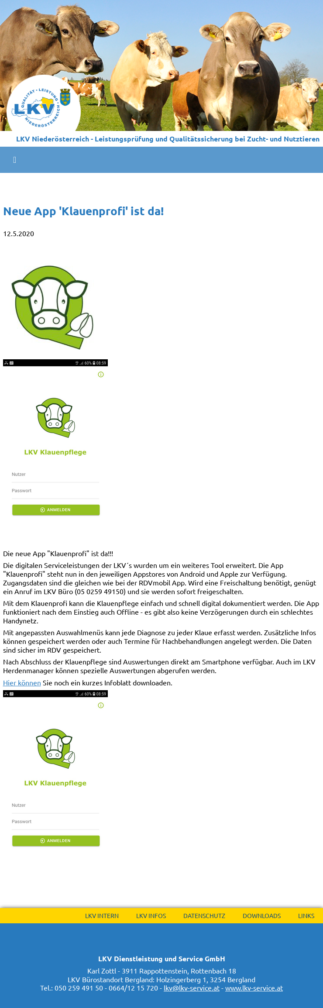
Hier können (22, 682)
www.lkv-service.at (254, 987)
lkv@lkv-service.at (192, 987)
